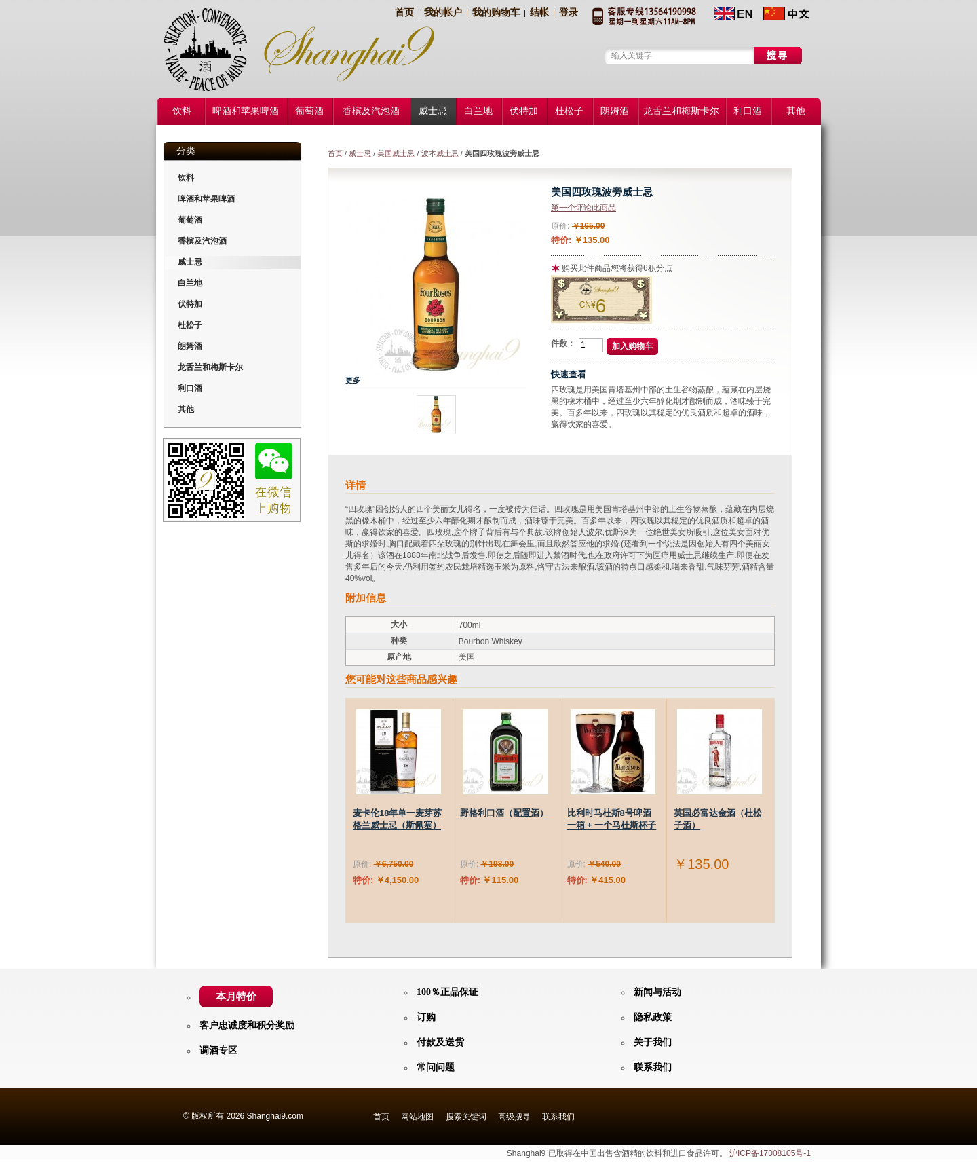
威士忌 (360, 153)
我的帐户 (443, 12)
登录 (568, 12)
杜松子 (190, 325)
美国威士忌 (396, 153)
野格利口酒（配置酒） (504, 813)
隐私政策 (653, 1017)
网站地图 (417, 1116)
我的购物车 (496, 12)
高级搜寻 (514, 1116)
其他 (186, 409)
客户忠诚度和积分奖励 (246, 1025)
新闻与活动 (657, 992)
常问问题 (436, 1067)
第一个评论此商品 (583, 207)
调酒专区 (218, 1050)
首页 (404, 12)
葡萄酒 (190, 220)
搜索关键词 (466, 1116)
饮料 (186, 178)
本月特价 (236, 996)
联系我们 (653, 1067)
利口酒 (190, 388)
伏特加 (190, 304)
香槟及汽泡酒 (202, 241)
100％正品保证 (447, 992)
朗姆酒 (190, 346)
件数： (563, 343)
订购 (426, 1017)
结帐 (539, 12)
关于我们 (653, 1042)
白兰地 (190, 283)
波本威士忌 (440, 153)
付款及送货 (440, 1042)
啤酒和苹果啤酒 (206, 199)
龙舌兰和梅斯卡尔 (210, 367)
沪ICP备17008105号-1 (770, 1153)
